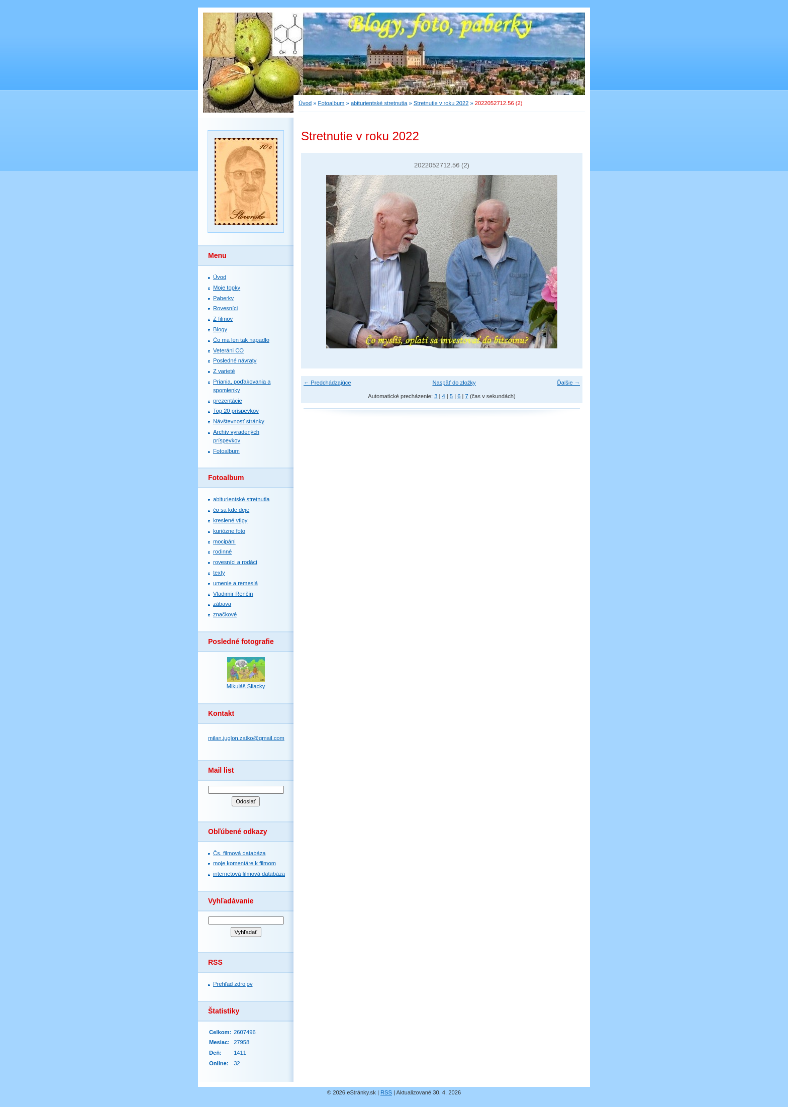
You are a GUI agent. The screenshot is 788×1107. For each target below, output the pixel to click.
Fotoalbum (226, 451)
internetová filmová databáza (249, 874)
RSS (386, 1092)
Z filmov (223, 319)
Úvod (219, 277)
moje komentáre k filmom (244, 863)
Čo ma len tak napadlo (241, 340)
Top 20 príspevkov (236, 411)
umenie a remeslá (235, 583)
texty (219, 573)
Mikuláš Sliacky (246, 686)
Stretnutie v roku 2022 (441, 103)
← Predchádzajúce (327, 383)
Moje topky (226, 288)
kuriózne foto (229, 531)
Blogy (220, 329)
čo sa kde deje (231, 510)
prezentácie (227, 401)
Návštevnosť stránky (238, 421)
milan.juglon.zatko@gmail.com (246, 738)
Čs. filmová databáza (239, 853)
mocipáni (224, 541)
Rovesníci (225, 308)
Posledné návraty (234, 360)
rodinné (222, 551)
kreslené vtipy (230, 520)
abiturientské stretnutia (241, 499)
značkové (225, 614)
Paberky (223, 298)
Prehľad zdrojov (233, 984)
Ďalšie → (568, 383)
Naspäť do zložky (453, 383)
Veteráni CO (228, 350)
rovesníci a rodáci (235, 562)
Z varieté (224, 371)
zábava (222, 604)
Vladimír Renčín (233, 594)
